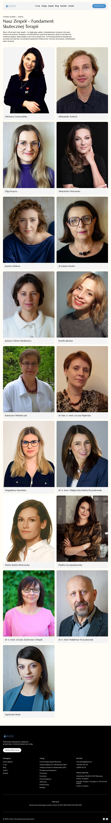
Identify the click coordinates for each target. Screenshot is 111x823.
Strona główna (9, 17)
